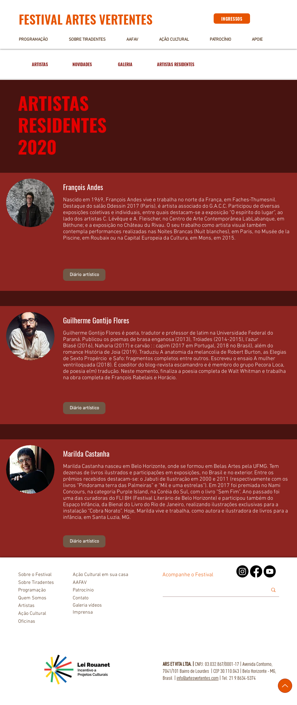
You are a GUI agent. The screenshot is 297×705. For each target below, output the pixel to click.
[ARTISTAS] (39, 64)
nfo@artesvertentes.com (198, 678)
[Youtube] (270, 571)
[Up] (285, 686)
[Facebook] (256, 571)
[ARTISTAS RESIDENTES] (176, 64)
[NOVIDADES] (82, 64)
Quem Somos (32, 598)
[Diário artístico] (84, 275)
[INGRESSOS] (232, 18)
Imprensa (83, 612)
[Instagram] (242, 571)
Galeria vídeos (87, 605)
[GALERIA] (125, 64)
